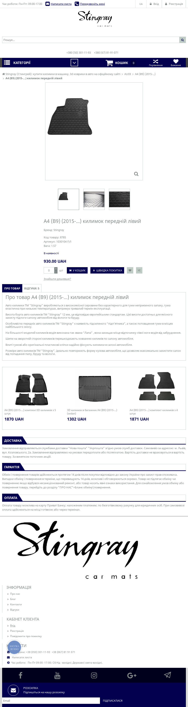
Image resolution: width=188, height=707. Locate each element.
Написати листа (61, 4)
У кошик (79, 270)
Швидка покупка (109, 270)
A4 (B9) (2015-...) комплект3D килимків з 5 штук (30, 411)
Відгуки (13, 609)
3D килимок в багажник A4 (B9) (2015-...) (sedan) (92, 411)
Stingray (58, 230)
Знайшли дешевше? (57, 279)
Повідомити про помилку (24, 636)
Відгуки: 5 (31, 288)
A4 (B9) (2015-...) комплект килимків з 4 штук (154, 411)
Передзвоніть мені (92, 4)
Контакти (14, 604)
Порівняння (156, 62)
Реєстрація (15, 631)
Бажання (176, 62)
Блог (11, 599)
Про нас (13, 594)
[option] (68, 199)
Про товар (12, 288)
